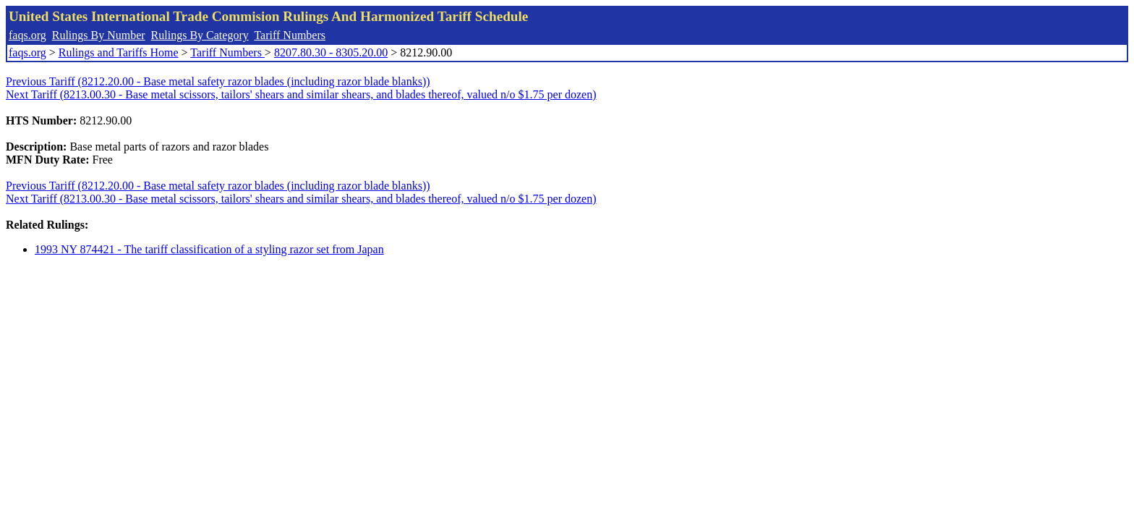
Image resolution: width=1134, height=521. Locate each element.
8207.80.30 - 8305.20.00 (331, 52)
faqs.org (27, 35)
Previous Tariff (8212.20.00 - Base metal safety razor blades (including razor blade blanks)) (218, 81)
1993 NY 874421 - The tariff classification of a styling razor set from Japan (209, 249)
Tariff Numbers (289, 35)
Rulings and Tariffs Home (119, 52)
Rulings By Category (200, 35)
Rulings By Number (98, 35)
